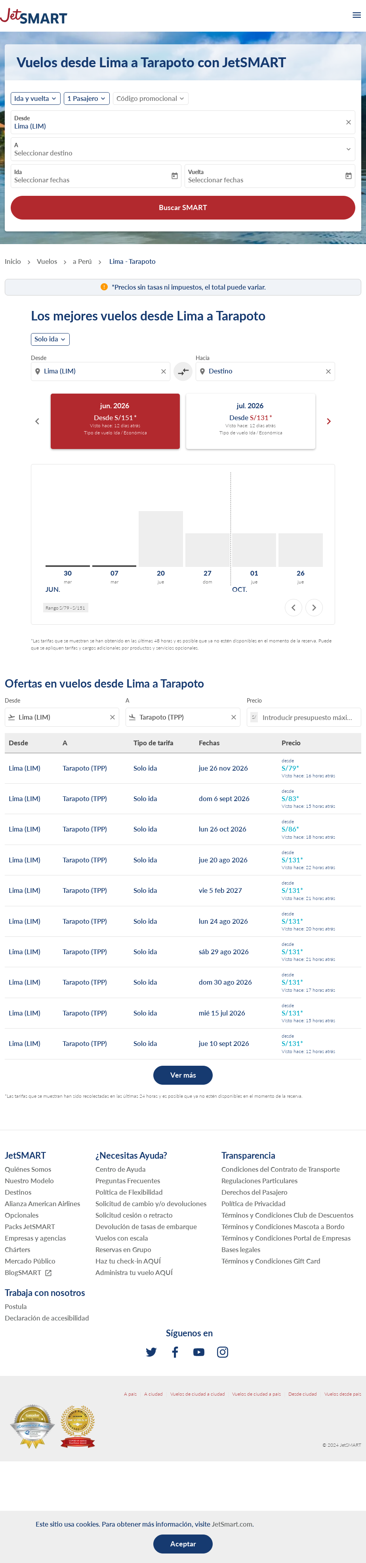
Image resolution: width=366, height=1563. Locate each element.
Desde (22, 118)
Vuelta (196, 172)
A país (130, 1394)
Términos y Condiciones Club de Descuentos (287, 1215)
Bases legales (240, 1249)
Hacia (203, 357)
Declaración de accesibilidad (47, 1318)
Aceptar (183, 1543)
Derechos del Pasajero (254, 1192)
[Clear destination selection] (329, 371)
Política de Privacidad (253, 1203)
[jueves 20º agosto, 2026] (161, 539)
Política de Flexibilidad (129, 1192)
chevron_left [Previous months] (37, 421)
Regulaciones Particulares (259, 1181)
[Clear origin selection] (165, 371)
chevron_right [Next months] (328, 421)
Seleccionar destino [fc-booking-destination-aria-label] (43, 153)
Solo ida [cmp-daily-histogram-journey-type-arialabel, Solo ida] (46, 339)
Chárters (17, 1249)
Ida (18, 172)
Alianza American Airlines (42, 1203)
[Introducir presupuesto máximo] (307, 717)
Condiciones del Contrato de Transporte (280, 1169)
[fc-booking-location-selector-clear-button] (350, 122)
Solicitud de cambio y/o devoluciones (150, 1203)
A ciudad (153, 1394)
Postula (16, 1306)
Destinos (18, 1192)
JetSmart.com (232, 1524)
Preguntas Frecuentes (127, 1181)
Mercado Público (30, 1261)
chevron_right (314, 607)
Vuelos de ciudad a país (256, 1394)
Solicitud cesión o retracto (134, 1215)
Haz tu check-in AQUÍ (128, 1261)
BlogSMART (28, 1272)
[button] (87, 98)
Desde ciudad (302, 1394)
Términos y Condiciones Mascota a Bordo (283, 1226)
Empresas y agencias (35, 1238)
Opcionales (21, 1215)
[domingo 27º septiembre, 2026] (207, 550)
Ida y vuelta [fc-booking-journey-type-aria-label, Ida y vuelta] (31, 98)
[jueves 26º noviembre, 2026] (300, 550)
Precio (254, 700)
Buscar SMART (183, 207)
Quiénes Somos (28, 1169)
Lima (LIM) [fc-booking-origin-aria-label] (30, 126)
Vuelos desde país (342, 1394)
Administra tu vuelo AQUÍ (134, 1272)
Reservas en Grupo (123, 1249)
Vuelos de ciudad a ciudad (197, 1394)
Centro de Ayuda (120, 1169)
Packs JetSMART (30, 1226)
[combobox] (101, 371)
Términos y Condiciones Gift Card (270, 1261)
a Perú (82, 261)
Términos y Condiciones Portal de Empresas (286, 1238)
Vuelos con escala (121, 1238)
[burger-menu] (356, 16)
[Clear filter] (112, 717)
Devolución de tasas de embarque (146, 1226)
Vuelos (47, 261)
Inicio (13, 261)
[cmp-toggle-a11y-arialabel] (183, 371)
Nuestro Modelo (29, 1181)
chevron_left (293, 607)
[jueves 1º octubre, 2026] (254, 550)
